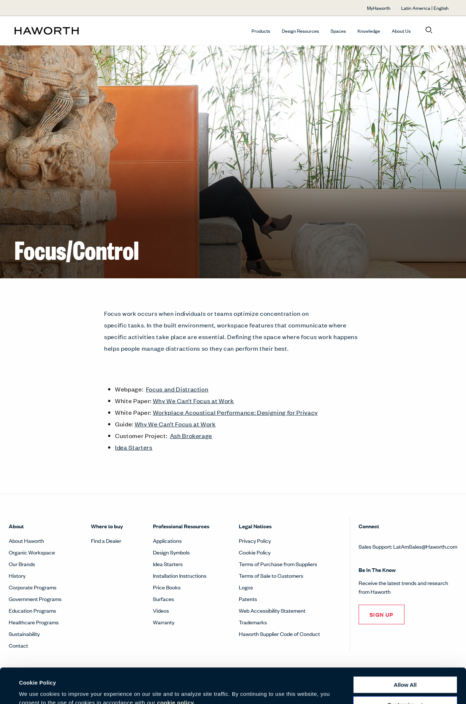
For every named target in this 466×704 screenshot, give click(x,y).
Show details (36, 690)
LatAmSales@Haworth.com (425, 546)
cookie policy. (176, 670)
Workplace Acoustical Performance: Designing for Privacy (235, 412)
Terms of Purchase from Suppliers (278, 564)
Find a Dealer (106, 540)
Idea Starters (134, 447)
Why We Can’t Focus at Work (193, 401)
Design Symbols (171, 552)
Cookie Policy (254, 552)
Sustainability (24, 633)
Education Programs (32, 610)
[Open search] (428, 30)
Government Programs (35, 598)
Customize (405, 671)
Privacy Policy (255, 540)
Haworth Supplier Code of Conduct (279, 633)
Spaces (338, 30)
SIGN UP (382, 614)
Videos (161, 610)
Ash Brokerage (191, 435)
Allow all (405, 652)
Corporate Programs (32, 587)
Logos (246, 587)
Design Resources (300, 30)
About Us (401, 30)
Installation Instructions (179, 575)
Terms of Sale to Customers (271, 575)
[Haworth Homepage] (58, 30)
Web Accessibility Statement (272, 610)
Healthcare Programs (34, 622)
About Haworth (26, 540)
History (17, 575)
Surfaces (163, 598)
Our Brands (22, 564)
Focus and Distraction (177, 389)
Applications (167, 540)
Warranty (163, 622)
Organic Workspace (32, 552)
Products (261, 30)
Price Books (167, 587)
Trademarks (253, 622)
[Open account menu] (444, 30)
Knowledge (369, 30)
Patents (248, 598)
